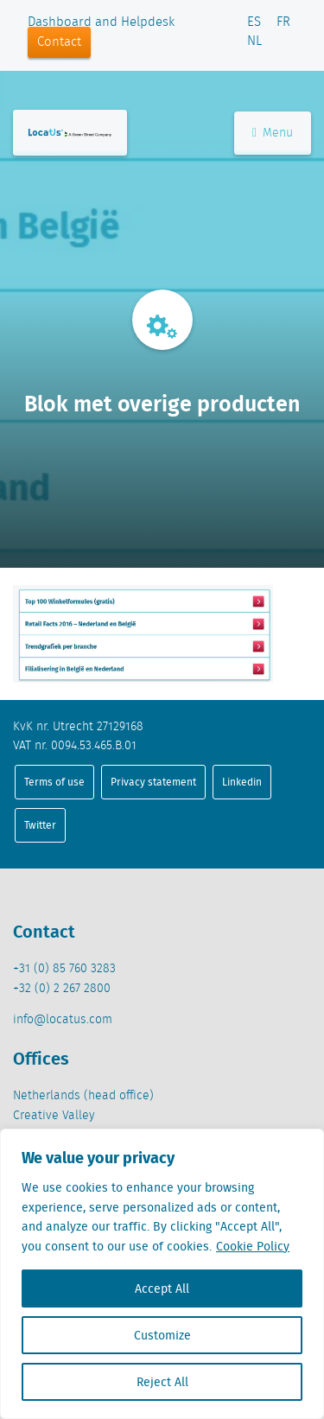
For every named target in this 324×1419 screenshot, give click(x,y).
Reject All (162, 1381)
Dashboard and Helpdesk (101, 22)
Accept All (162, 1288)
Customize (162, 1335)
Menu (272, 133)
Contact (59, 42)
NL (254, 41)
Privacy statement (153, 781)
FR (283, 22)
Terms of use (54, 781)
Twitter (40, 825)
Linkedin (242, 781)
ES (254, 22)
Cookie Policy (252, 1246)
